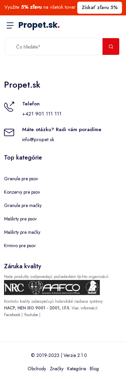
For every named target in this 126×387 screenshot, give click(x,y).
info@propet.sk (38, 139)
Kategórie (76, 368)
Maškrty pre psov (20, 218)
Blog (94, 368)
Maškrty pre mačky (22, 232)
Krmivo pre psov (20, 245)
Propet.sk (39, 24)
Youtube (31, 315)
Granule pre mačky (23, 205)
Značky (57, 368)
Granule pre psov (21, 178)
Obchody (37, 368)
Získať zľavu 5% (100, 7)
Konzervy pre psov (22, 192)
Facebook (12, 315)
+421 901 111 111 (41, 113)
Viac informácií (84, 308)
